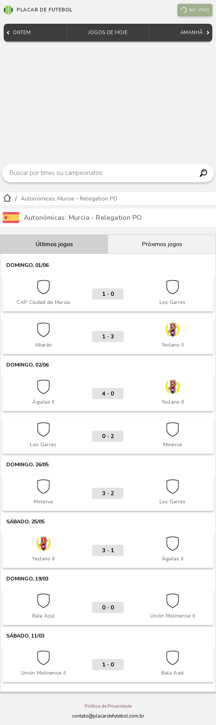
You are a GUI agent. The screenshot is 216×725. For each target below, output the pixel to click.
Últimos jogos (54, 244)
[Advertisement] (108, 101)
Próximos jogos (162, 244)
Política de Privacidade (108, 706)
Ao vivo (194, 10)
